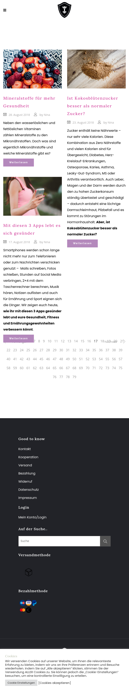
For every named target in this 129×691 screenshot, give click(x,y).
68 (74, 368)
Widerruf (25, 481)
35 (94, 350)
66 (61, 368)
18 (102, 341)
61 (28, 368)
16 (89, 341)
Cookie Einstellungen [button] (21, 683)
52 (87, 359)
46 (48, 359)
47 (54, 359)
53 (94, 359)
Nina (47, 115)
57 (120, 359)
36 (100, 350)
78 (68, 377)
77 (61, 377)
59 (15, 368)
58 (8, 368)
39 (120, 350)
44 (35, 359)
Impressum (27, 497)
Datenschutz (28, 489)
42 (21, 359)
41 (15, 359)
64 (48, 368)
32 (74, 350)
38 (114, 350)
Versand (25, 465)
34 (87, 350)
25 (28, 350)
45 (41, 359)
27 (41, 350)
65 (54, 368)
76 (54, 377)
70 (87, 368)
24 (21, 350)
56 (114, 359)
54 (100, 359)
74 (114, 368)
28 (48, 350)
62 (35, 368)
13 (69, 341)
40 (8, 359)
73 (107, 368)
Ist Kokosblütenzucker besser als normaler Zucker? (92, 106)
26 (35, 350)
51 (81, 359)
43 (28, 359)
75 (120, 368)
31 (68, 350)
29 (54, 350)
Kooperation (28, 457)
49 (68, 359)
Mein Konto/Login (32, 517)
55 (107, 359)
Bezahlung (26, 473)
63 (41, 368)
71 (94, 368)
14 (76, 341)
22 (8, 350)
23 (15, 350)
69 (81, 368)
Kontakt (24, 449)
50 (74, 359)
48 (61, 359)
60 (21, 368)
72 (100, 368)
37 (107, 350)
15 (82, 341)
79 (74, 377)
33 (81, 350)
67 (68, 368)
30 (61, 350)
